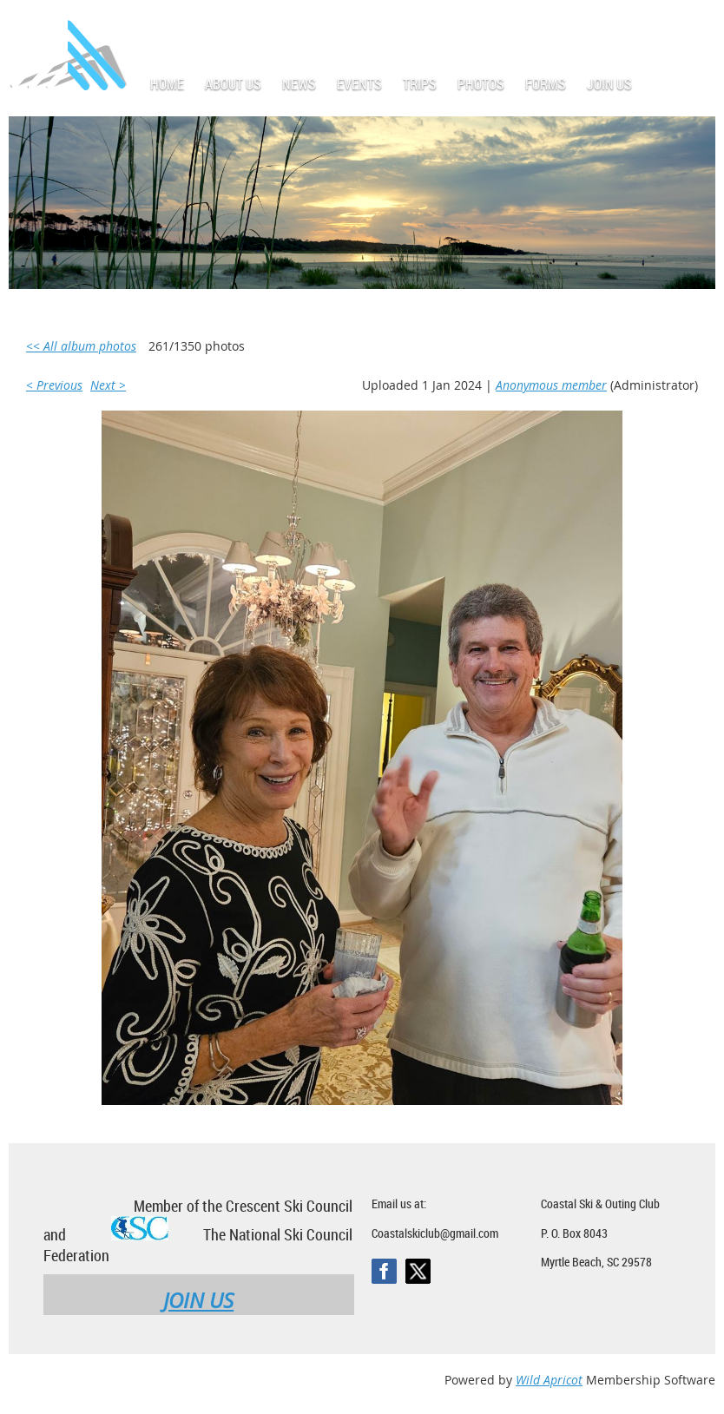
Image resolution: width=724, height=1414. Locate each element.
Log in (698, 25)
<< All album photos (81, 346)
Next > (108, 385)
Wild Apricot (549, 1379)
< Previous (54, 385)
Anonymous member (551, 385)
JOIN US (198, 1300)
